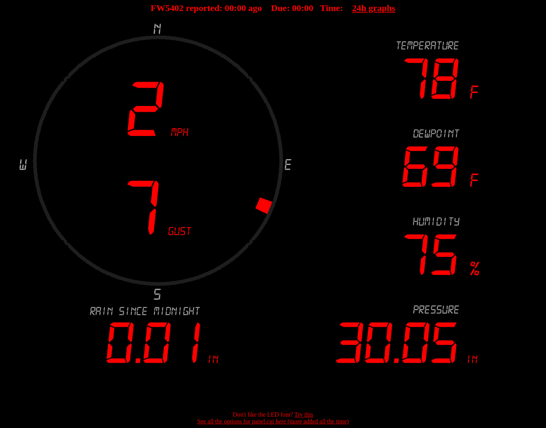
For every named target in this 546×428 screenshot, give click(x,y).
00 (229, 8)
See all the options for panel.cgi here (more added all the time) (273, 421)
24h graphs (373, 8)
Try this (303, 414)
